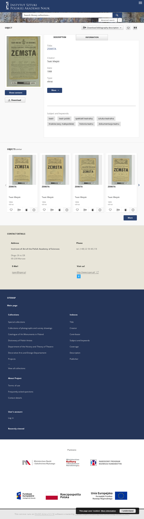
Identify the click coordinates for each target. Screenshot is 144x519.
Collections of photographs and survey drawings (30, 328)
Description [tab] (60, 37)
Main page (12, 305)
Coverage (74, 346)
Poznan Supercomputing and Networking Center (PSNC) (102, 514)
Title (72, 322)
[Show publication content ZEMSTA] (26, 210)
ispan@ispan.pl (19, 272)
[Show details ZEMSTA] (33, 210)
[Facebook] (79, 276)
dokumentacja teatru (109, 124)
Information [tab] (92, 37)
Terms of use (14, 385)
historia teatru (86, 124)
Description (75, 352)
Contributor (75, 334)
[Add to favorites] (128, 28)
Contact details (15, 397)
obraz (50, 81)
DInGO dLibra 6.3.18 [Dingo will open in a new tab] (44, 514)
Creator (73, 328)
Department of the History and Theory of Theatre (30, 346)
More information (108, 511)
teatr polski (64, 118)
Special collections (16, 322)
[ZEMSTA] (23, 61)
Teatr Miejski (53, 61)
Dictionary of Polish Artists (20, 340)
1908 (49, 71)
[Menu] (140, 2)
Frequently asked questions (20, 391)
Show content (15, 92)
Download (14, 100)
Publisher (74, 359)
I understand (127, 511)
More (130, 217)
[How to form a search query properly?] (120, 20)
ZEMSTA (12, 186)
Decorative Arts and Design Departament (27, 352)
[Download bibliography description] (18, 210)
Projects (12, 359)
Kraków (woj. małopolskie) (61, 124)
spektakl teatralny (84, 118)
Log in (11, 418)
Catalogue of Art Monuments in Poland (26, 334)
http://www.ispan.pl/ (88, 272)
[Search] (117, 15)
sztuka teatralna (106, 118)
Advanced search (107, 20)
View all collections (16, 368)
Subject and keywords (80, 340)
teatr (51, 118)
